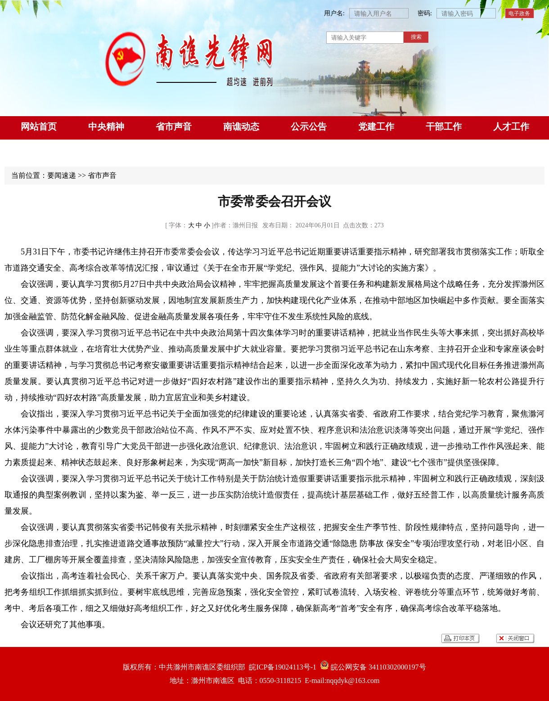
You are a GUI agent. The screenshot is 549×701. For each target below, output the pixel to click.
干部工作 (444, 126)
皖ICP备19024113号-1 (280, 667)
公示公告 (309, 126)
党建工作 (376, 126)
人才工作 (511, 126)
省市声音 (174, 126)
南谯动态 (241, 126)
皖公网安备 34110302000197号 (371, 667)
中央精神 (106, 126)
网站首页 (39, 126)
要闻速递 (61, 175)
